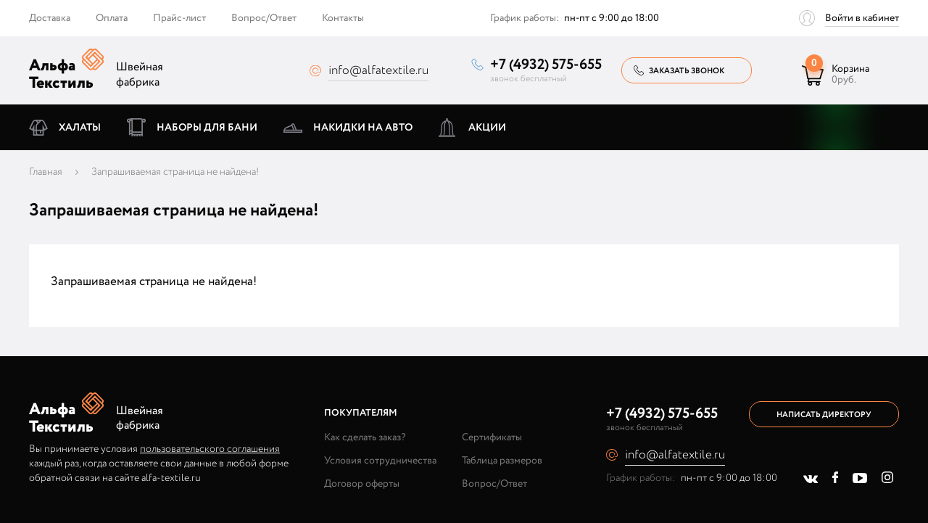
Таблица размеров (502, 460)
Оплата (112, 18)
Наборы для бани (207, 127)
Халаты (80, 127)
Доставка (49, 18)
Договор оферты (361, 484)
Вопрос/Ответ (264, 18)
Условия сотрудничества (380, 460)
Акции (487, 127)
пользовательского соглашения (210, 449)
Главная (45, 172)
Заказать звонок (686, 71)
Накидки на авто (363, 127)
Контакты (343, 18)
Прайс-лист (179, 18)
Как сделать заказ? (365, 437)
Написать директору (823, 415)
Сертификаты (492, 437)
